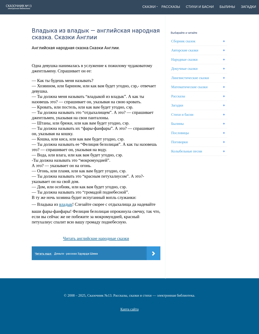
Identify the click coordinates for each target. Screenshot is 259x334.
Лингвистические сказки (190, 79)
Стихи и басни (182, 117)
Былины (177, 126)
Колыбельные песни (186, 154)
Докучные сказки (184, 70)
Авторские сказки (184, 51)
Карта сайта (129, 309)
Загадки (177, 107)
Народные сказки (184, 60)
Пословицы (180, 136)
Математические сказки (189, 88)
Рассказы (178, 98)
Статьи (129, 316)
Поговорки (179, 145)
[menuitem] (148, 6)
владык (65, 204)
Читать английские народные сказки (96, 238)
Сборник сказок (183, 41)
